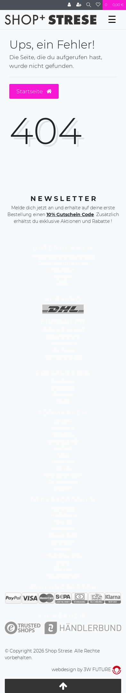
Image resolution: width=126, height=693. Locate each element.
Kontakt (63, 277)
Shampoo (63, 529)
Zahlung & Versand (63, 330)
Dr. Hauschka (63, 482)
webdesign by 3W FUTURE (86, 669)
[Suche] (89, 5)
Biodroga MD (63, 441)
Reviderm (63, 428)
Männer (63, 569)
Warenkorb (63, 343)
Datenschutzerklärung (63, 263)
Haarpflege (63, 508)
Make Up (63, 522)
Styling (63, 549)
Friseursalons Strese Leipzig (63, 257)
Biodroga (63, 435)
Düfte (63, 562)
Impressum (63, 270)
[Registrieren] (79, 5)
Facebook (63, 381)
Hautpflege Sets (63, 556)
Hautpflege (63, 515)
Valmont (63, 448)
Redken (63, 489)
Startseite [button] (34, 91)
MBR (63, 455)
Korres (63, 468)
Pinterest (63, 395)
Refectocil (63, 462)
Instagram (63, 388)
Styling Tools (63, 535)
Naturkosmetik (63, 576)
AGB (63, 284)
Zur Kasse (63, 350)
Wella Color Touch (63, 475)
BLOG (63, 402)
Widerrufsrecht (63, 337)
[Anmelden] (69, 5)
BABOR (63, 421)
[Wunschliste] (98, 5)
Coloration (63, 542)
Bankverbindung (63, 357)
